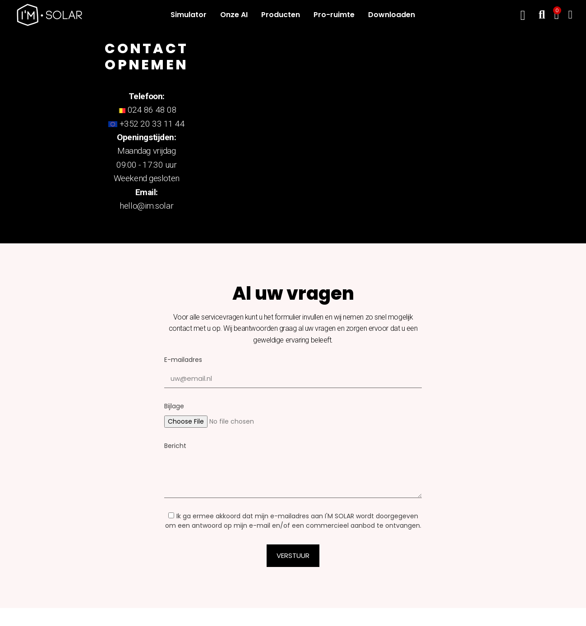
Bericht (175, 445)
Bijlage (174, 406)
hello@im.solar (146, 206)
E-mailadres (183, 359)
